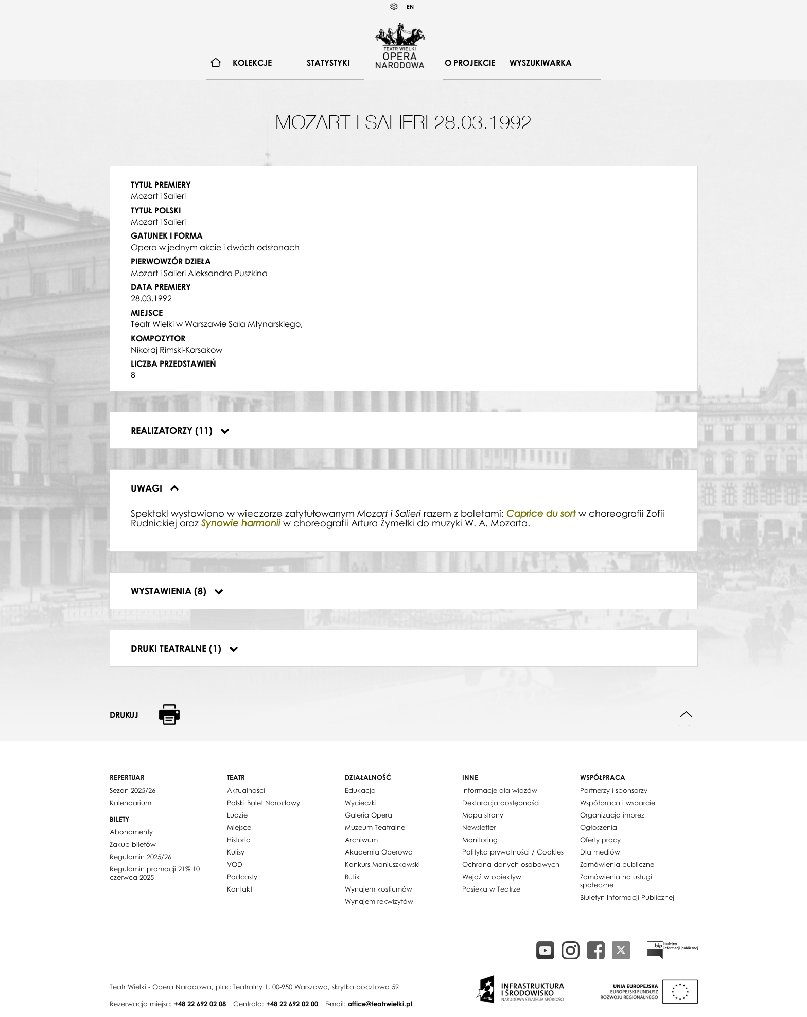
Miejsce (239, 827)
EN (410, 6)
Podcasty (242, 877)
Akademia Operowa (379, 852)
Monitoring (480, 840)
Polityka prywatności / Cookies (513, 852)
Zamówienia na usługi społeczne (616, 881)
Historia (239, 840)
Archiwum (361, 840)
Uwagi (155, 488)
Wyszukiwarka (541, 63)
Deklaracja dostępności (501, 802)
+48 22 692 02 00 (292, 1004)
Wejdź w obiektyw (491, 877)
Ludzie (237, 815)
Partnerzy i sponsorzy (613, 790)
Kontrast (394, 6)
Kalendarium (130, 802)
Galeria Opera (368, 815)
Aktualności (246, 790)
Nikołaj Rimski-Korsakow (176, 349)
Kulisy (235, 852)
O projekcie (470, 63)
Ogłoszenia (598, 827)
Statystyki (328, 63)
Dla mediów (600, 852)
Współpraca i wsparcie (617, 802)
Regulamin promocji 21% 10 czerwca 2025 (155, 873)
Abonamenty (131, 832)
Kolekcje (252, 63)
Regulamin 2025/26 (140, 856)
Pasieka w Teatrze (491, 889)
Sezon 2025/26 (132, 790)
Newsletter (479, 827)
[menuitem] (215, 62)
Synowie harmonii (240, 523)
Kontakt (239, 889)
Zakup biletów (133, 844)
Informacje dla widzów (499, 790)
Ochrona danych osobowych (510, 864)
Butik (352, 877)
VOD (234, 864)
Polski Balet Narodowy (263, 802)
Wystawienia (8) (177, 590)
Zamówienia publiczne (617, 864)
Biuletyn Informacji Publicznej (627, 897)
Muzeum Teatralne (375, 827)
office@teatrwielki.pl (380, 1004)
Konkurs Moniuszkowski (382, 864)
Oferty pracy (600, 840)
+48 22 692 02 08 (200, 1004)
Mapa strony (482, 815)
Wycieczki (361, 802)
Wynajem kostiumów (378, 889)
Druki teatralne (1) (184, 648)
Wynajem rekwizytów (379, 901)
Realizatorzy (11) (180, 430)
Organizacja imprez (612, 815)
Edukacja (360, 790)
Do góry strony (686, 714)
